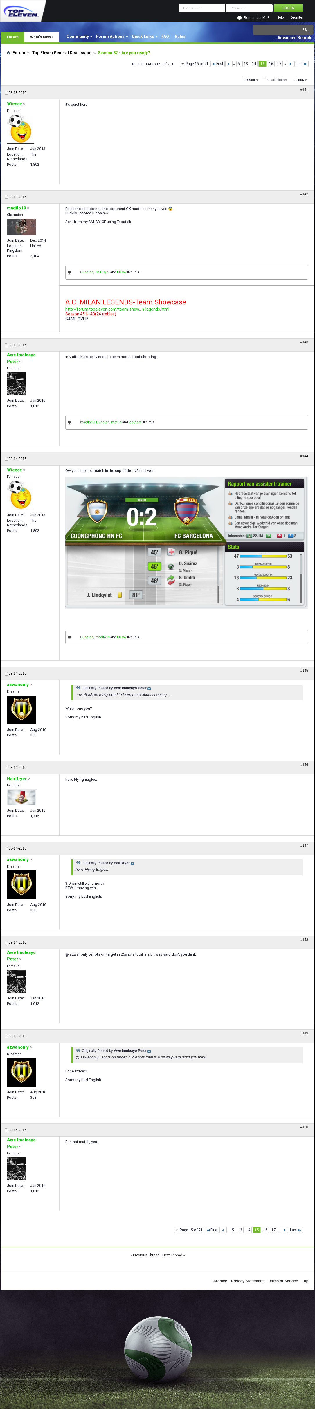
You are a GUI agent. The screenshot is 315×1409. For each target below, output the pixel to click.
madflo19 (87, 422)
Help (280, 17)
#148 (304, 940)
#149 (304, 1033)
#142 (304, 194)
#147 (304, 846)
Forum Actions (110, 36)
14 (254, 63)
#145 (304, 671)
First (217, 63)
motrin (116, 422)
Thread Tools (274, 80)
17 (279, 63)
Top (305, 1281)
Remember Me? (256, 18)
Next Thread (172, 1255)
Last (301, 63)
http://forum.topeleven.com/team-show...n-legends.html (117, 309)
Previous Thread (146, 1255)
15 (262, 63)
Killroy (121, 272)
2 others (135, 422)
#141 (304, 90)
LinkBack (249, 80)
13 (246, 63)
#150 (304, 1127)
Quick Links (143, 36)
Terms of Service (283, 1281)
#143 (304, 342)
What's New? (41, 36)
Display (298, 80)
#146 (304, 765)
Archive (220, 1281)
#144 (304, 456)
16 (271, 63)
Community (77, 36)
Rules (180, 36)
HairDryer (102, 272)
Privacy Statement (247, 1281)
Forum (13, 36)
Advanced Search (294, 37)
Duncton (86, 272)
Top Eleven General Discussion (61, 52)
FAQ (165, 36)
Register (296, 17)
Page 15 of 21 (197, 63)
